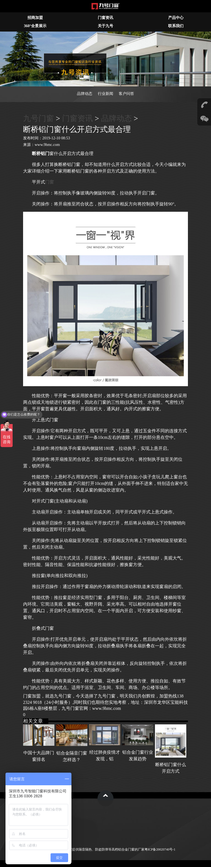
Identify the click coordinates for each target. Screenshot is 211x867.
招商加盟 (35, 18)
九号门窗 (38, 118)
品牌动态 (84, 94)
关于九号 (105, 26)
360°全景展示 (35, 26)
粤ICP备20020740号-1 (160, 849)
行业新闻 (105, 94)
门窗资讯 (105, 18)
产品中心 (176, 18)
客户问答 (126, 94)
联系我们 (176, 26)
